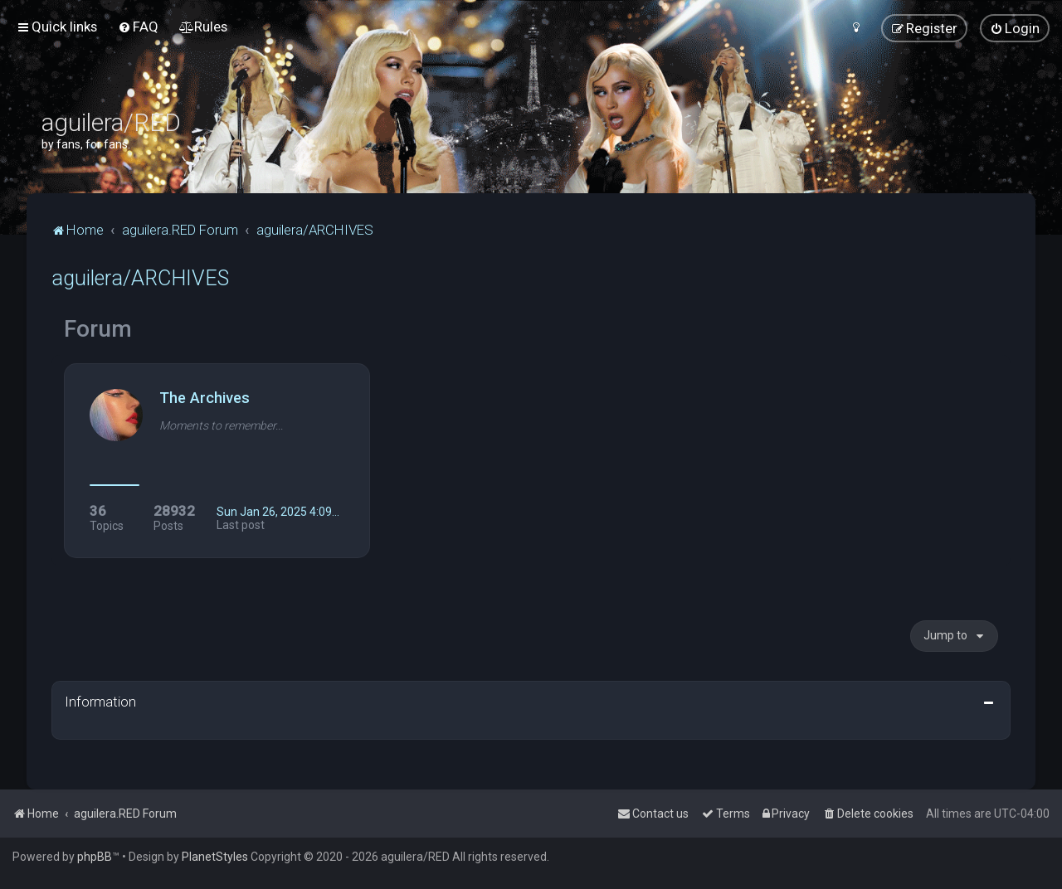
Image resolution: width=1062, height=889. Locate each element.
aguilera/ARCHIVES (140, 278)
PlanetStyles (215, 856)
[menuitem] (138, 26)
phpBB (94, 856)
